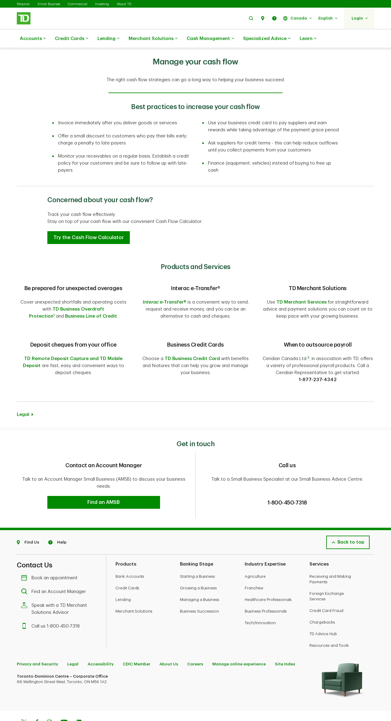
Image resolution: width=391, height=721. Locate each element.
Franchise (254, 565)
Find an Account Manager (55, 568)
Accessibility (101, 641)
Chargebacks (322, 599)
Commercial (77, 4)
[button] (251, 18)
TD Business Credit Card (192, 336)
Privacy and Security (37, 641)
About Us (168, 641)
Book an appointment (51, 555)
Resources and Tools (329, 623)
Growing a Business (198, 565)
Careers (195, 641)
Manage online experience (239, 641)
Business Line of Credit (91, 301)
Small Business (48, 4)
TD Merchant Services (301, 287)
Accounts (33, 39)
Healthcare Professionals (268, 577)
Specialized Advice (267, 39)
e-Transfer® (164, 287)
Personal (23, 4)
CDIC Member (136, 641)
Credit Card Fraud (326, 588)
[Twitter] (23, 700)
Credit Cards (71, 39)
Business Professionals (266, 588)
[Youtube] (64, 700)
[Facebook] (36, 700)
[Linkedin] (79, 700)
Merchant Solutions (153, 39)
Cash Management (210, 39)
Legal (23, 392)
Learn (308, 39)
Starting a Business (197, 553)
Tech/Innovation (260, 600)
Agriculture (255, 553)
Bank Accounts (129, 553)
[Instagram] (49, 700)
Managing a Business (199, 577)
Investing (102, 4)
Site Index (285, 641)
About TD (124, 4)
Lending (108, 39)
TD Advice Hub (323, 611)
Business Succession (199, 588)
